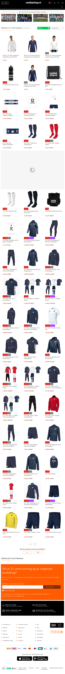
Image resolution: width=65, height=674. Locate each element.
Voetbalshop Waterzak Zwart (53, 211)
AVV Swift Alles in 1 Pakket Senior (31, 299)
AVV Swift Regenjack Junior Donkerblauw (11, 357)
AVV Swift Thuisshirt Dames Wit (53, 328)
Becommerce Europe (3, 668)
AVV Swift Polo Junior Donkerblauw (9, 299)
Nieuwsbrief (39, 631)
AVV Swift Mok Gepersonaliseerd (8, 143)
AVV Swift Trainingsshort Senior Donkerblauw (31, 445)
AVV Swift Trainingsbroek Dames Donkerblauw (52, 241)
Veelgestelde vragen (8, 640)
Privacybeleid (8, 590)
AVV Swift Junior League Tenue (10, 503)
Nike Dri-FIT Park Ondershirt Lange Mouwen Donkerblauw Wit (32, 56)
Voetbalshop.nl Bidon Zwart (11, 84)
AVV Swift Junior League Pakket (10, 387)
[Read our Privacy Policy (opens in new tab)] (13, 590)
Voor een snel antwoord (12, 611)
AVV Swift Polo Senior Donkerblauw (30, 357)
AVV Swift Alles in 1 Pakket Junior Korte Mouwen (10, 416)
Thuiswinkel (14, 668)
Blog (38, 627)
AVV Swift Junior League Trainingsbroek (31, 416)
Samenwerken (40, 634)
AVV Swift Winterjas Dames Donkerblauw (32, 241)
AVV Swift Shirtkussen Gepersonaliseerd (30, 114)
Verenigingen (40, 637)
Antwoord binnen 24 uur (42, 606)
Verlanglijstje (58, 3)
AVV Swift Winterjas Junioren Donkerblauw (11, 328)
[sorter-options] (57, 28)
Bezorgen (5, 634)
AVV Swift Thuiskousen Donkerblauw (30, 143)
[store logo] (32, 3)
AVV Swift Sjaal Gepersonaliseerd (8, 114)
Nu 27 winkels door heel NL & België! (46, 611)
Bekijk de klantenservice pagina (14, 606)
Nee (38, 552)
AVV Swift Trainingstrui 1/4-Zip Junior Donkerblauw (32, 328)
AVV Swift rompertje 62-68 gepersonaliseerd (10, 241)
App (38, 624)
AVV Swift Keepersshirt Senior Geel (11, 533)
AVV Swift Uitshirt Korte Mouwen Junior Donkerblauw (53, 387)
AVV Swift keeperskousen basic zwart (31, 211)
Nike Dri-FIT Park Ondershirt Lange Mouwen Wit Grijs (11, 56)
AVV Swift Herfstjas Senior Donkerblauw (52, 357)
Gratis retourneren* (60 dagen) (34, 12)
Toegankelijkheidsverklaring (56, 668)
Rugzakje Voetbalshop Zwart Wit (53, 85)
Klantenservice (6, 624)
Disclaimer (31, 668)
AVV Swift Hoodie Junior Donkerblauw (31, 474)
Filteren (43, 28)
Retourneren (6, 637)
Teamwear (39, 640)
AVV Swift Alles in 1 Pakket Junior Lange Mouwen (31, 387)
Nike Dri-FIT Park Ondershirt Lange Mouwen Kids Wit (53, 56)
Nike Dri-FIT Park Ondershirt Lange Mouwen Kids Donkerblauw (32, 85)
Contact (20, 634)
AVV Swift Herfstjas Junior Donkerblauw (52, 270)
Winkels (20, 637)
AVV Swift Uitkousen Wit (10, 211)
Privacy (37, 668)
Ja (27, 552)
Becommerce (9, 668)
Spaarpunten (21, 627)
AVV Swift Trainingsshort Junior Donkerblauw (9, 474)
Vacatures (20, 640)
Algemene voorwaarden (44, 668)
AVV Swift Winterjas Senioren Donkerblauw (32, 270)
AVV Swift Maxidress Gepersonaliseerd (51, 114)
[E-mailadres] (22, 587)
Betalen (5, 631)
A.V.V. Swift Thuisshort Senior (53, 532)
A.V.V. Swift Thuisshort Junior (32, 532)
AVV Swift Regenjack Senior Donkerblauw (53, 445)
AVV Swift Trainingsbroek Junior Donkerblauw (10, 445)
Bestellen (5, 627)
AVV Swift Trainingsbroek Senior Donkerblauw (10, 270)
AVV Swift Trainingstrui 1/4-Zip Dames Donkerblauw (32, 503)
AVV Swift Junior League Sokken (52, 143)
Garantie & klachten (23, 624)
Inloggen (54, 3)
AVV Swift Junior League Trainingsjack (52, 416)
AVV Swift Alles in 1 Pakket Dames (52, 299)
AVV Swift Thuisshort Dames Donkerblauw (53, 503)
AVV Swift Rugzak (50, 474)
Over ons (20, 631)
